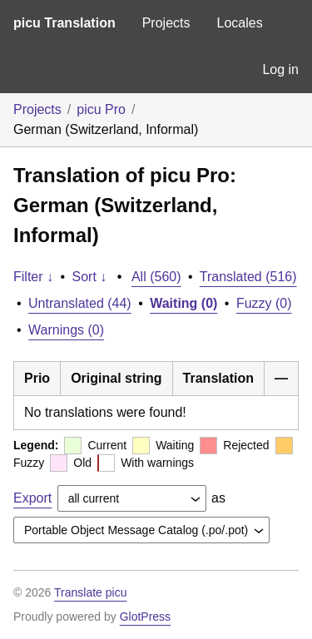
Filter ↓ (33, 277)
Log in (280, 69)
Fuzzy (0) (264, 303)
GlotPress (145, 616)
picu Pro (101, 109)
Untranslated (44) (79, 303)
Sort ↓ (89, 277)
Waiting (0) (183, 303)
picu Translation (64, 23)
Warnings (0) (66, 330)
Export (32, 498)
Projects (166, 23)
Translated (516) (248, 277)
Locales (239, 23)
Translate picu (90, 592)
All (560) (156, 277)
